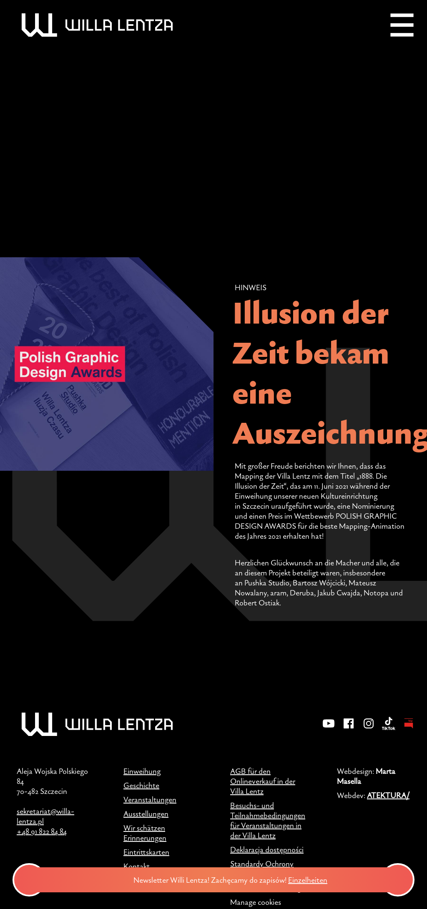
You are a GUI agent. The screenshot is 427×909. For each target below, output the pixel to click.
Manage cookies (255, 902)
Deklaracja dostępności (267, 849)
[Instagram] (369, 729)
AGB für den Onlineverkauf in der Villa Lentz (262, 781)
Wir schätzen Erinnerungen (144, 833)
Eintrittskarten (146, 852)
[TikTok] (389, 729)
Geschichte (141, 785)
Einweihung (142, 771)
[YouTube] (329, 729)
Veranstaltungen (149, 799)
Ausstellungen (145, 814)
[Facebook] (349, 729)
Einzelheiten (310, 880)
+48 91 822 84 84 (42, 831)
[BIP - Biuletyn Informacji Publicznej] (409, 729)
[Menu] (402, 25)
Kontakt (136, 866)
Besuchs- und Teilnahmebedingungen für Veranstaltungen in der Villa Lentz (267, 820)
